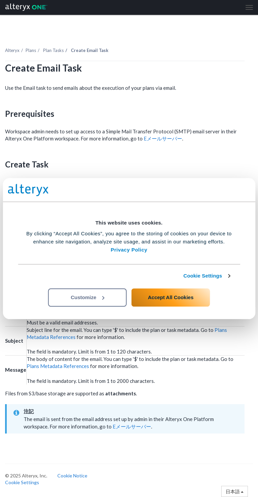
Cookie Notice (72, 475)
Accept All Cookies (170, 297)
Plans (31, 50)
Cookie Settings (202, 276)
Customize (88, 297)
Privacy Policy (129, 250)
